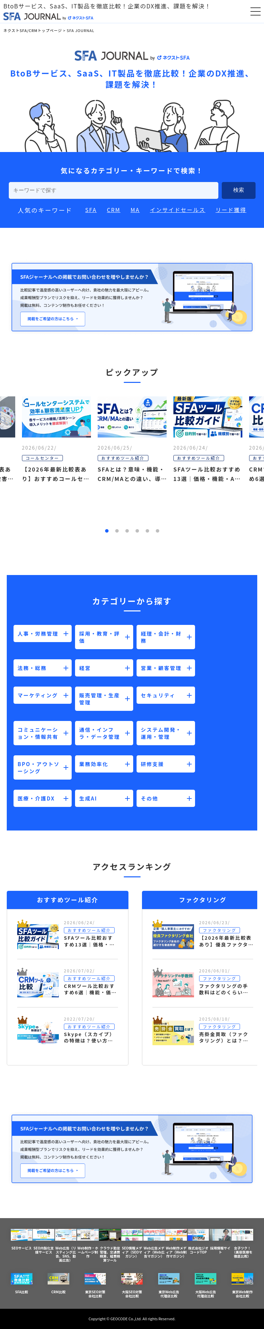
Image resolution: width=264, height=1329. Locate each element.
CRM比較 (58, 1284)
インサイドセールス (177, 210)
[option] (132, 465)
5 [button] (147, 531)
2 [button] (117, 531)
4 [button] (137, 531)
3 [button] (127, 531)
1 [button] (106, 531)
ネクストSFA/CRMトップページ (32, 30)
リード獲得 (231, 210)
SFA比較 (21, 1284)
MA (135, 210)
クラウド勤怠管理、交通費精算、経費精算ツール (110, 1246)
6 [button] (157, 531)
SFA (91, 210)
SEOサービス (21, 1239)
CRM (113, 210)
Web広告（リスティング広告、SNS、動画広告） (66, 1246)
